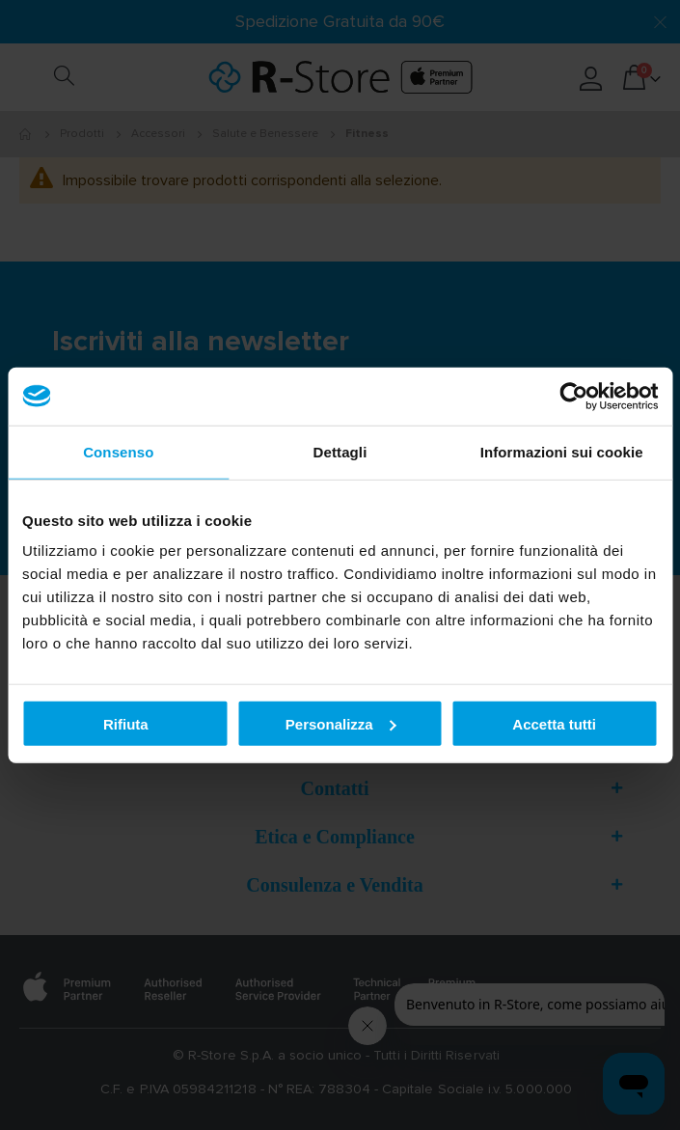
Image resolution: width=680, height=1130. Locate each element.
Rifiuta (126, 723)
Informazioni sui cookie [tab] (561, 451)
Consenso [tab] (118, 451)
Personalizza (341, 723)
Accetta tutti (554, 723)
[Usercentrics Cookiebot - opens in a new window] (573, 395)
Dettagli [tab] (340, 451)
